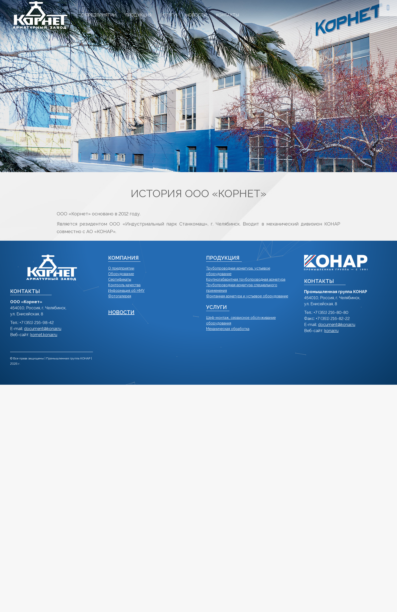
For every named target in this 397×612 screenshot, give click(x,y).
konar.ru (331, 330)
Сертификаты (119, 279)
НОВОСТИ (121, 312)
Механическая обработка (227, 329)
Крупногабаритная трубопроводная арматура (245, 279)
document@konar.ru (42, 328)
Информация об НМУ (126, 291)
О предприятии (121, 268)
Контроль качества (124, 285)
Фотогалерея (119, 296)
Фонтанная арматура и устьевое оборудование (247, 296)
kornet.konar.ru (43, 334)
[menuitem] (98, 15)
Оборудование (121, 274)
